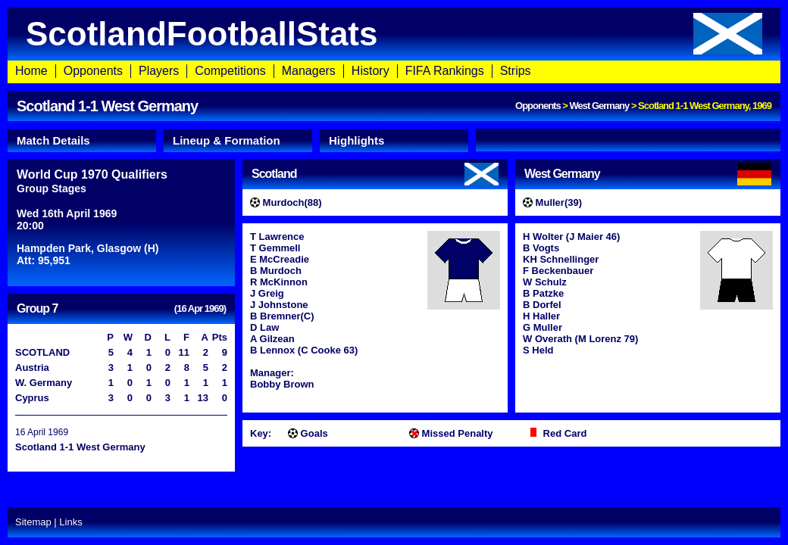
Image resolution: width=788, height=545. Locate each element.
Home (31, 70)
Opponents (93, 70)
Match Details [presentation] (53, 140)
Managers (309, 70)
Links (70, 522)
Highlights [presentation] (356, 140)
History (370, 70)
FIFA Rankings (444, 70)
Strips (515, 70)
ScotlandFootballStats (394, 33)
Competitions (230, 70)
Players (159, 70)
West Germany (599, 105)
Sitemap (33, 522)
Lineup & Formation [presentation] (226, 140)
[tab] (82, 140)
